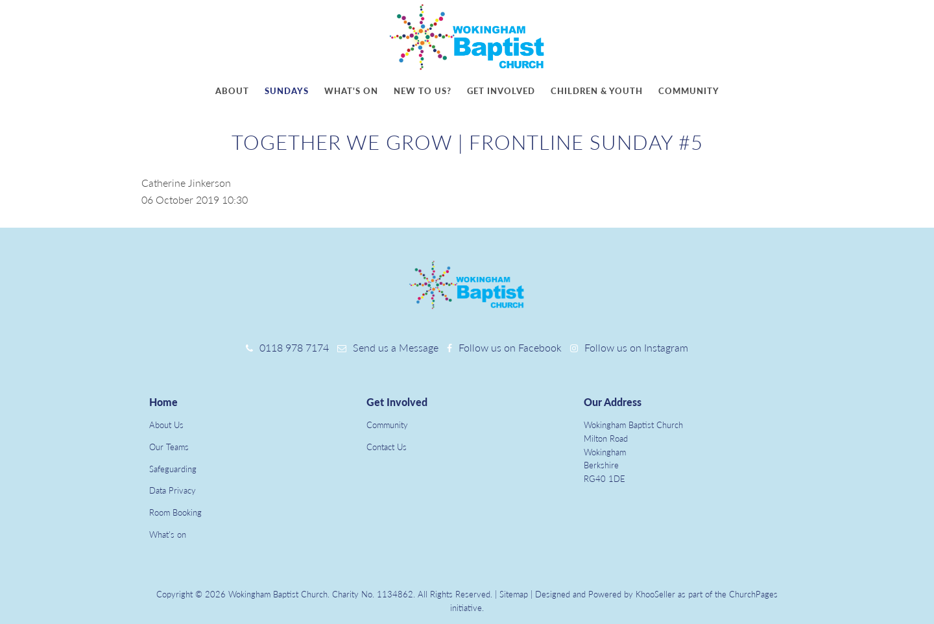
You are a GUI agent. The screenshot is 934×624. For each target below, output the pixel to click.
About (232, 91)
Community (688, 91)
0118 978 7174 (294, 347)
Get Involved (396, 402)
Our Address (612, 402)
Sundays (287, 91)
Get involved (501, 91)
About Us (166, 425)
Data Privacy (172, 490)
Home (163, 402)
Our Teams (169, 447)
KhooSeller (655, 594)
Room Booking (175, 512)
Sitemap (513, 594)
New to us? (422, 91)
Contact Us (386, 447)
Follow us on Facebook (510, 347)
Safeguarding (173, 469)
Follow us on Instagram (636, 347)
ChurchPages (753, 594)
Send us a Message (395, 347)
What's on (351, 91)
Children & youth (597, 91)
